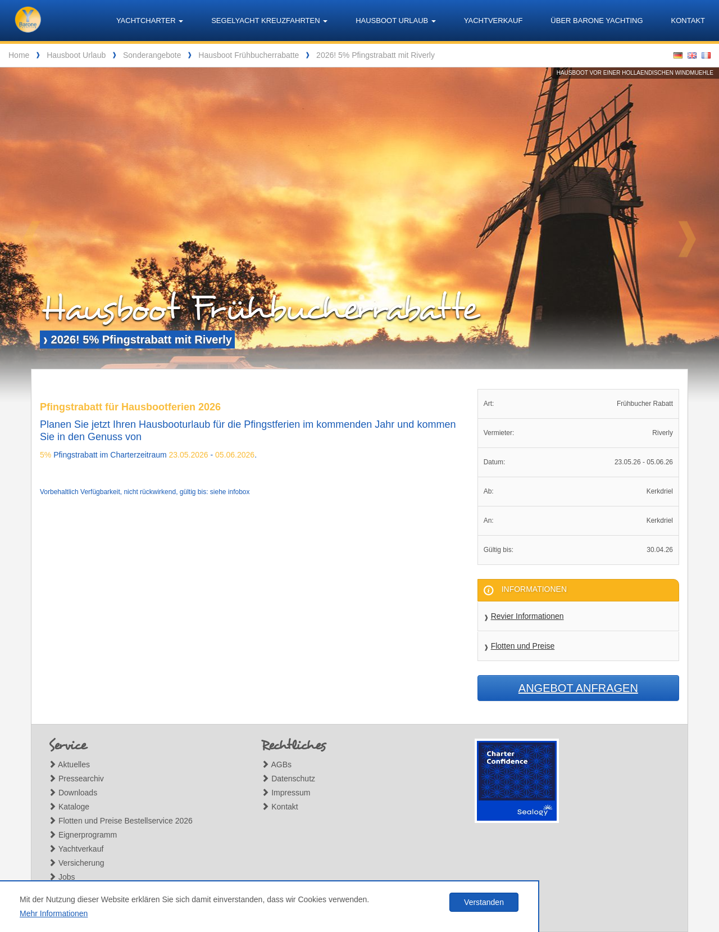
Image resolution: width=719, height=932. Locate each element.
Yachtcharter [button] (149, 20)
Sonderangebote (152, 55)
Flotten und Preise (523, 645)
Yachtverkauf (493, 20)
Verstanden (484, 902)
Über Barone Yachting (596, 20)
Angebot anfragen (578, 688)
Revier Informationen (527, 616)
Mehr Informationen (54, 913)
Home (18, 55)
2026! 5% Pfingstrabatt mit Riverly (375, 55)
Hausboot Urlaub (76, 55)
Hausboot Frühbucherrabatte (248, 55)
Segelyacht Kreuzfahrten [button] (269, 20)
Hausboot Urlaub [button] (396, 20)
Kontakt (688, 20)
